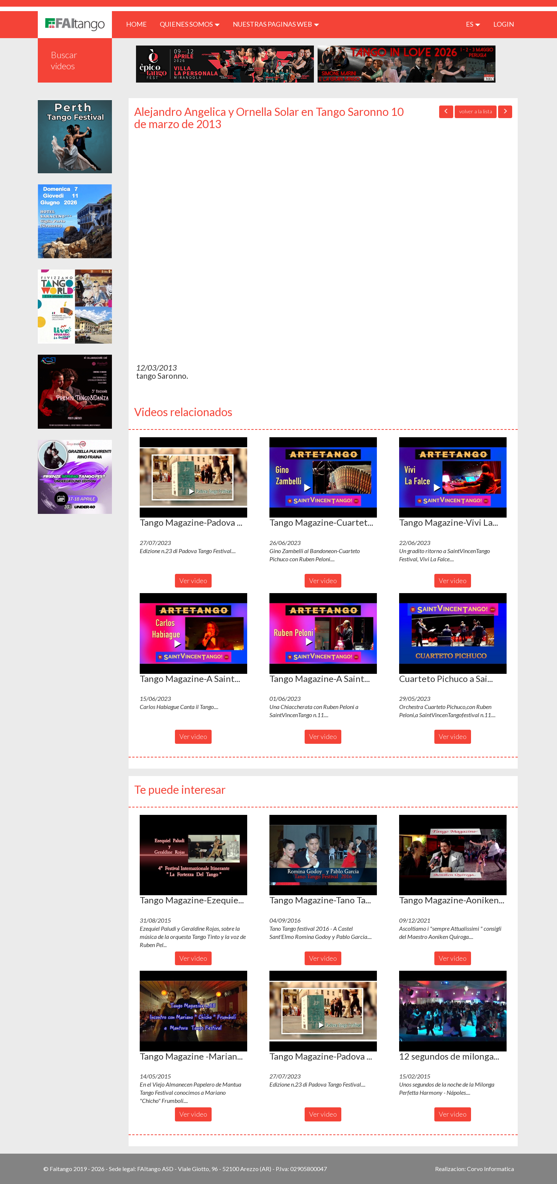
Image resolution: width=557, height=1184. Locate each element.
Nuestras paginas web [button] (276, 24)
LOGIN (503, 24)
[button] (193, 477)
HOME (139, 24)
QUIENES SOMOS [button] (190, 24)
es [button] (473, 24)
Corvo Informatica (490, 1168)
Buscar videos (64, 60)
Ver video (193, 580)
